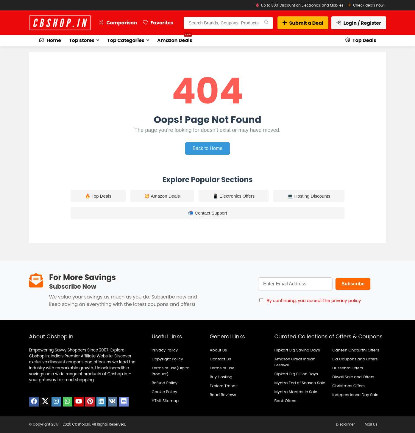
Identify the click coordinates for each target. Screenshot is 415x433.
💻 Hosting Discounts (308, 195)
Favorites (158, 22)
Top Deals (360, 40)
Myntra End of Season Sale (299, 383)
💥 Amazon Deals (162, 195)
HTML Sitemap (165, 401)
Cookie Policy (164, 392)
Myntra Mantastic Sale (295, 392)
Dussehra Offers (347, 368)
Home (50, 40)
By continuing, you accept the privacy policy (314, 301)
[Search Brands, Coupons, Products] (266, 23)
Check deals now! (369, 5)
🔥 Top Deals (98, 195)
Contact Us (220, 359)
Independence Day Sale (355, 395)
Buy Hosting (221, 377)
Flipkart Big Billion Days (296, 374)
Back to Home (207, 148)
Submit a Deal (303, 23)
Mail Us (371, 424)
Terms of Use (222, 368)
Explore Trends (223, 386)
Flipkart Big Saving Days (297, 350)
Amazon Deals (174, 39)
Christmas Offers (348, 386)
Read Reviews (223, 395)
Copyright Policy (167, 359)
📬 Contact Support (207, 212)
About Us (218, 350)
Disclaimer (345, 424)
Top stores (81, 40)
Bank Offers (285, 401)
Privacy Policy (165, 350)
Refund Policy (164, 383)
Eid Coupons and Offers (354, 359)
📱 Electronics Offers (234, 195)
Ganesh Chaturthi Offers (355, 350)
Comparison (118, 22)
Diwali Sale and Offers (353, 377)
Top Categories (125, 40)
